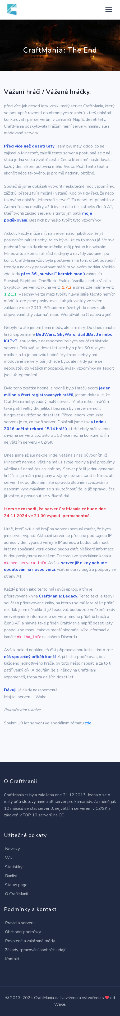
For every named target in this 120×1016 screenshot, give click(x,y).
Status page (16, 885)
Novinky (12, 849)
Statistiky (13, 867)
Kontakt (12, 959)
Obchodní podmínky (23, 932)
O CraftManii (16, 894)
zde (88, 723)
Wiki (9, 858)
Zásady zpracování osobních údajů (36, 950)
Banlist (11, 876)
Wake (59, 1004)
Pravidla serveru (20, 923)
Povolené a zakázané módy (30, 941)
